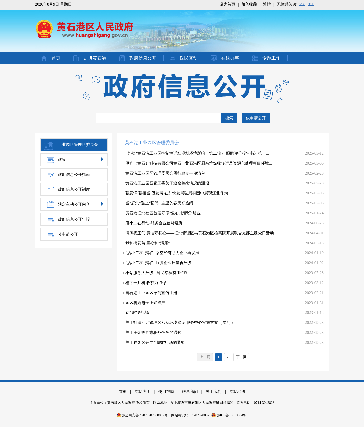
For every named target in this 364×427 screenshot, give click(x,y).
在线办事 (230, 58)
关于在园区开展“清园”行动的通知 (155, 342)
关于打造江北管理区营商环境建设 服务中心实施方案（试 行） (180, 322)
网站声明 (142, 391)
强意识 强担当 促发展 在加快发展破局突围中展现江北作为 (176, 193)
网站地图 (237, 391)
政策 (62, 159)
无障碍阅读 (287, 4)
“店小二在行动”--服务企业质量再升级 (158, 263)
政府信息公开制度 (74, 189)
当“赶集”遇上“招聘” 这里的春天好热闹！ (161, 203)
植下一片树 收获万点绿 (145, 283)
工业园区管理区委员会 (78, 144)
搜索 (229, 118)
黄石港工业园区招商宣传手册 (151, 293)
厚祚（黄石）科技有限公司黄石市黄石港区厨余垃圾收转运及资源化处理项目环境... (198, 163)
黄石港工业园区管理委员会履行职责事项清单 (165, 173)
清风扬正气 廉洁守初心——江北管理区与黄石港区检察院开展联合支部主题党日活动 (199, 233)
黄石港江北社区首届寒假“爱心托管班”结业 (163, 213)
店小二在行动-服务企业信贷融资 (153, 223)
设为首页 (227, 4)
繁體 (267, 4)
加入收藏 (249, 4)
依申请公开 (256, 118)
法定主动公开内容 (74, 204)
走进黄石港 (95, 58)
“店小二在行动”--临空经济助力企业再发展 (162, 253)
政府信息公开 (142, 58)
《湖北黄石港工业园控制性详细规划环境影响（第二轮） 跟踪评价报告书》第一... (197, 153)
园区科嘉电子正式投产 (145, 303)
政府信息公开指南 (74, 174)
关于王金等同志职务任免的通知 (153, 332)
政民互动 (189, 58)
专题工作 (271, 58)
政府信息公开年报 (74, 219)
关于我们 (214, 391)
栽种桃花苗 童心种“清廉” (147, 243)
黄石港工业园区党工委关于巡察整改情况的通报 (167, 183)
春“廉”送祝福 (137, 312)
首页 (55, 58)
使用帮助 (166, 391)
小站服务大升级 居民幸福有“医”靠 (156, 273)
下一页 (241, 357)
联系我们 (190, 391)
